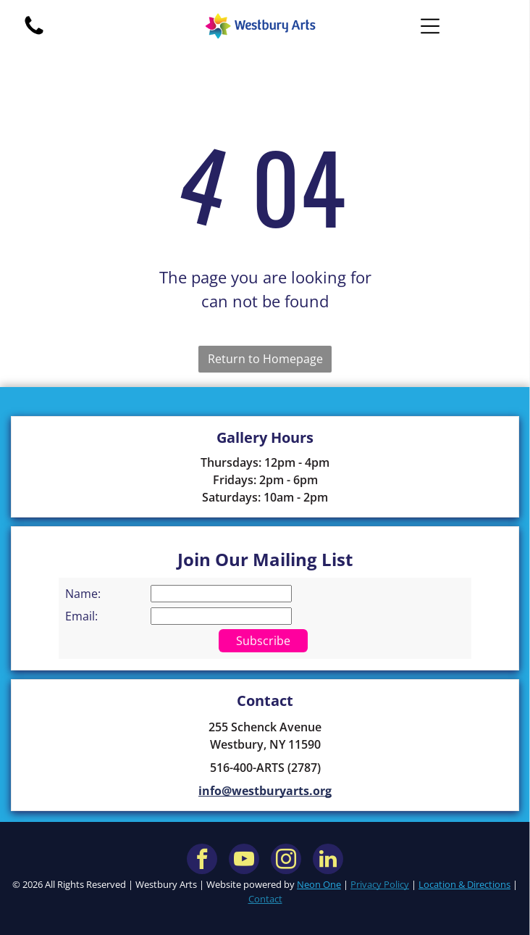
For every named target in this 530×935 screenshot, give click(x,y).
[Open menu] (430, 26)
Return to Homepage (265, 359)
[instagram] (286, 861)
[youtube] (244, 861)
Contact (265, 898)
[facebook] (202, 861)
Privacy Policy (379, 884)
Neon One (319, 884)
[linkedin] (328, 861)
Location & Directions (464, 884)
